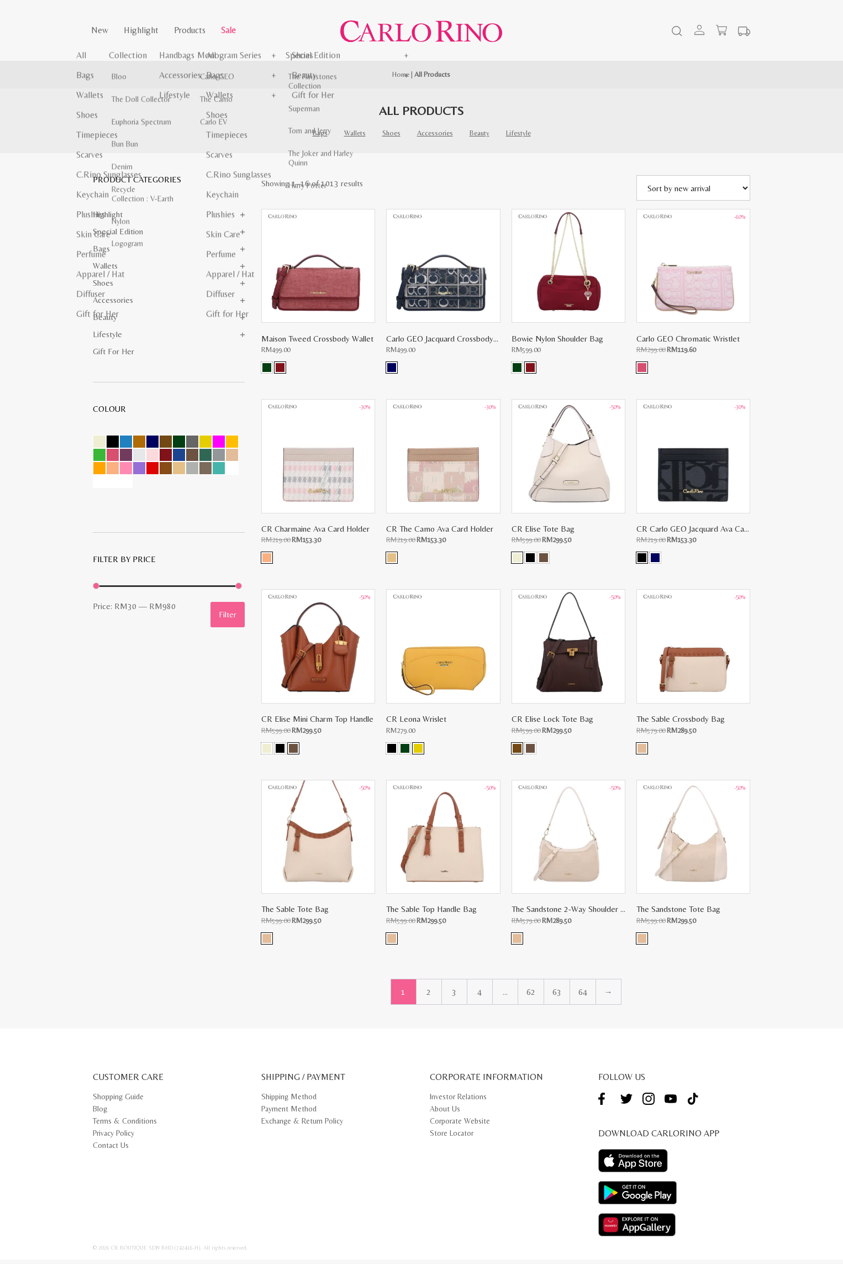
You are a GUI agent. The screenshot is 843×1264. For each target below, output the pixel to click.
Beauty (479, 133)
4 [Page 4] (479, 996)
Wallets (355, 133)
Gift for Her (113, 351)
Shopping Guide (118, 1101)
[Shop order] (693, 188)
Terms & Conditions (125, 1125)
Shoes (391, 133)
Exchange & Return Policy (302, 1125)
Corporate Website (460, 1125)
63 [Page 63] (556, 996)
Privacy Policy (113, 1137)
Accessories (435, 133)
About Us (445, 1113)
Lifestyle (518, 133)
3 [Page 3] (454, 996)
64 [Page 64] (582, 996)
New (99, 30)
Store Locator (451, 1137)
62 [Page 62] (530, 996)
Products (190, 30)
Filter (227, 614)
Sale (228, 30)
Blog (100, 1113)
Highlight (141, 30)
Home (400, 74)
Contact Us (111, 1149)
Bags (320, 133)
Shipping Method (289, 1101)
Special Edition (118, 231)
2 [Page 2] (428, 996)
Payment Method (289, 1113)
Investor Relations (458, 1101)
